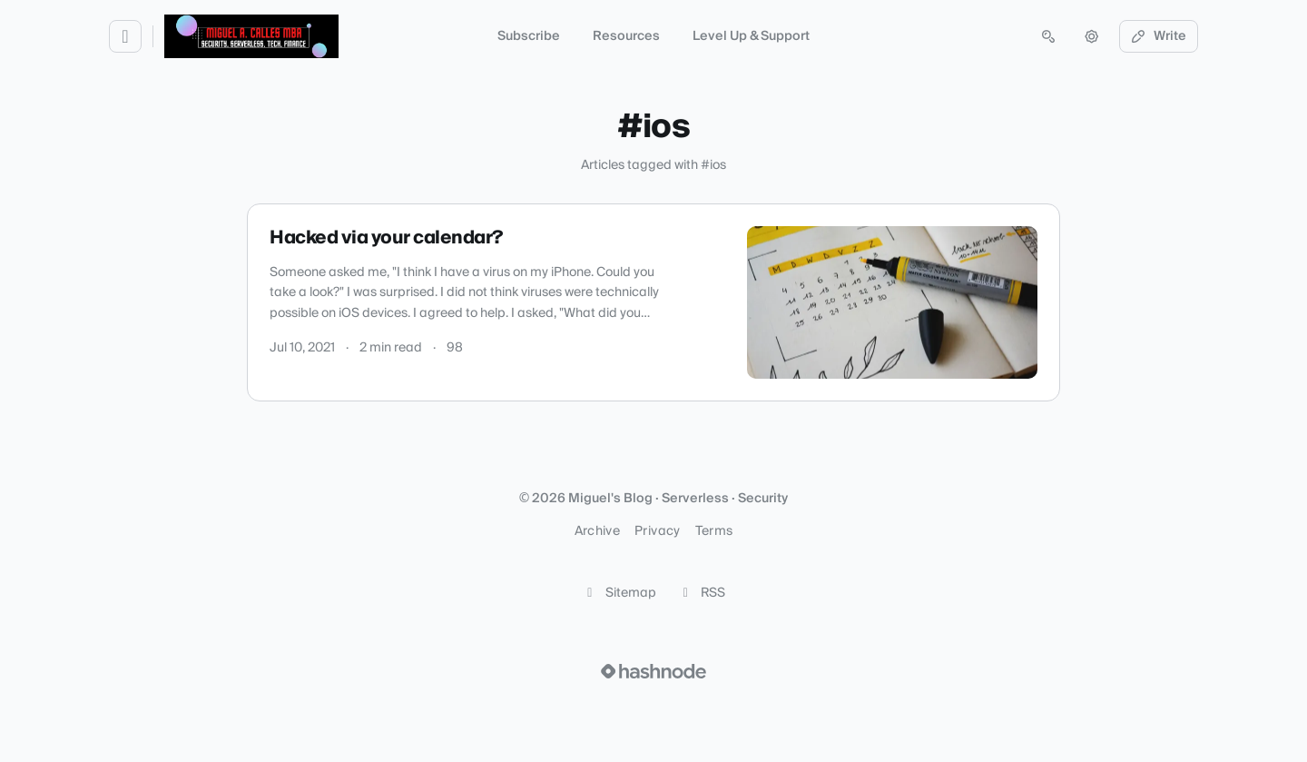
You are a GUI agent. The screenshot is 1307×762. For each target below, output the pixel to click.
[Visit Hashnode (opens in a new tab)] (653, 671)
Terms (714, 531)
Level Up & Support (751, 36)
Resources (626, 36)
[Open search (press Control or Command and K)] (1048, 36)
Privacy (657, 531)
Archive (597, 531)
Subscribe (528, 36)
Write (1159, 36)
